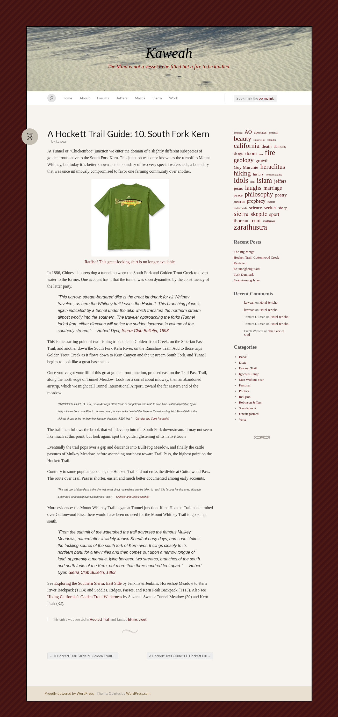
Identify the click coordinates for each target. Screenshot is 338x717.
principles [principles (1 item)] (239, 201)
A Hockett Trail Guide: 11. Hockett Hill (180, 656)
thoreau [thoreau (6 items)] (241, 220)
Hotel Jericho (269, 302)
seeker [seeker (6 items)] (270, 207)
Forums (103, 98)
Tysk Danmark (244, 274)
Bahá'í (243, 357)
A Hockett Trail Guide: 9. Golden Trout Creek (84, 656)
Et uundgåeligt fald (247, 269)
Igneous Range (249, 374)
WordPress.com (138, 693)
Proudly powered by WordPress (69, 693)
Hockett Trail (100, 619)
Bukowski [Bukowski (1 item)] (258, 139)
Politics (244, 391)
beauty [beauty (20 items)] (242, 138)
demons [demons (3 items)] (280, 146)
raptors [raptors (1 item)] (271, 201)
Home (67, 98)
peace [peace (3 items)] (238, 195)
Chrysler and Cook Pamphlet (152, 418)
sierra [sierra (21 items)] (241, 214)
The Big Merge (244, 252)
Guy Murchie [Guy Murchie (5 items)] (246, 167)
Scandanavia (247, 408)
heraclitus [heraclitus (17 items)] (272, 167)
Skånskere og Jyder (247, 280)
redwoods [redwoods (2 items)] (240, 208)
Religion (245, 397)
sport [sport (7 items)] (274, 214)
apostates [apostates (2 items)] (260, 132)
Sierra (157, 98)
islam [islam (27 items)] (264, 180)
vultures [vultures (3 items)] (269, 221)
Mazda (140, 98)
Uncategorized (249, 414)
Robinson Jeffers (250, 402)
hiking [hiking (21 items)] (242, 173)
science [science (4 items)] (255, 207)
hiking (132, 619)
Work (173, 98)
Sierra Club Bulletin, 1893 (145, 330)
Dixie (243, 362)
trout (142, 619)
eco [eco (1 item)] (261, 154)
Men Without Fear (251, 380)
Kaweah (169, 53)
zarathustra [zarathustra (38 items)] (250, 227)
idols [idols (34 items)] (241, 180)
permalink (266, 98)
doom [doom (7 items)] (251, 153)
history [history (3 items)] (258, 174)
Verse (243, 419)
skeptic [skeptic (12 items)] (259, 214)
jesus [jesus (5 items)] (238, 188)
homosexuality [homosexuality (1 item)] (274, 174)
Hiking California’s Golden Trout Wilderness (84, 597)
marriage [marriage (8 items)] (272, 188)
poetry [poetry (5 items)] (281, 194)
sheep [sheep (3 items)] (282, 208)
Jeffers (122, 98)
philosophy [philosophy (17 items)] (259, 194)
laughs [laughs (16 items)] (253, 188)
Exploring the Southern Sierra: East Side (88, 583)
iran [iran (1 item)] (252, 181)
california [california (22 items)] (247, 146)
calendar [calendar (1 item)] (271, 139)
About (85, 98)
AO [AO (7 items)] (248, 132)
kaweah (62, 141)
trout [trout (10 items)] (255, 220)
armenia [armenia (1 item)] (273, 132)
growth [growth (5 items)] (262, 160)
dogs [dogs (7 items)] (238, 153)
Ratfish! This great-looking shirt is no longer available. (130, 262)
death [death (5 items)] (266, 146)
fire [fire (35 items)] (270, 152)
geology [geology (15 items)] (244, 160)
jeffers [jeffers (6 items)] (280, 181)
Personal (245, 385)
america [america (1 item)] (238, 132)
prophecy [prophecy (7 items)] (256, 201)
